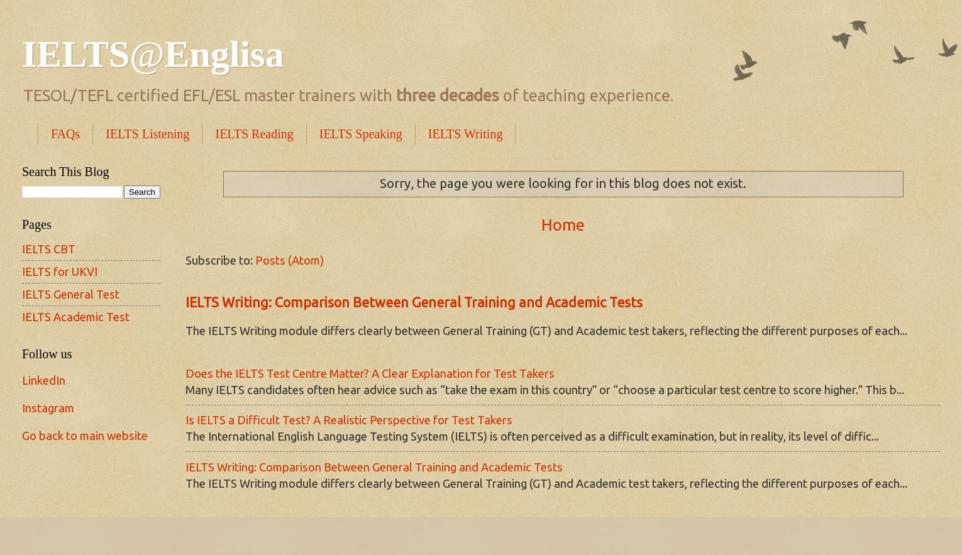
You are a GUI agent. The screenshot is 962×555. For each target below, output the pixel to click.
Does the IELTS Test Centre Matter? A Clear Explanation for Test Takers (370, 373)
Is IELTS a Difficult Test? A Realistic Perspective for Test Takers (348, 420)
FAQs (65, 134)
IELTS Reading (254, 134)
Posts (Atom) (289, 260)
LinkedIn (43, 380)
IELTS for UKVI (59, 271)
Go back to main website (85, 435)
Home (563, 225)
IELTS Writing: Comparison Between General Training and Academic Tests (414, 302)
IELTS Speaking (360, 134)
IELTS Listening (147, 134)
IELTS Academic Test (76, 316)
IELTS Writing (465, 134)
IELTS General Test (70, 294)
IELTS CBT (48, 249)
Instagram (48, 408)
